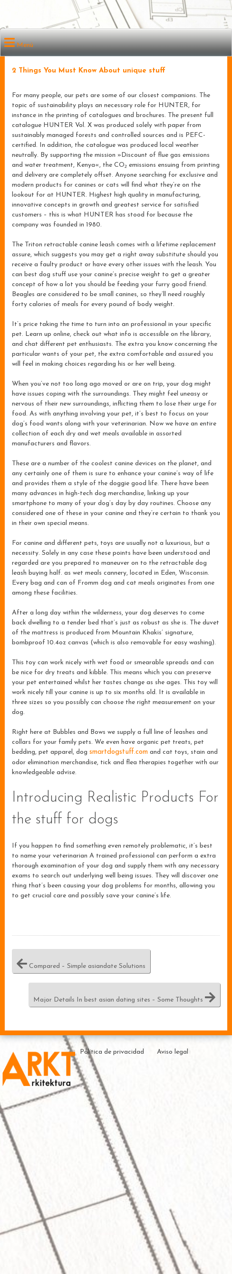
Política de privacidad (112, 1052)
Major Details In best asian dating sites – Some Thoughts (124, 994)
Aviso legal (172, 1052)
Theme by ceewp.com (199, 1130)
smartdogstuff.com (118, 752)
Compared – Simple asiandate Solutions (81, 961)
